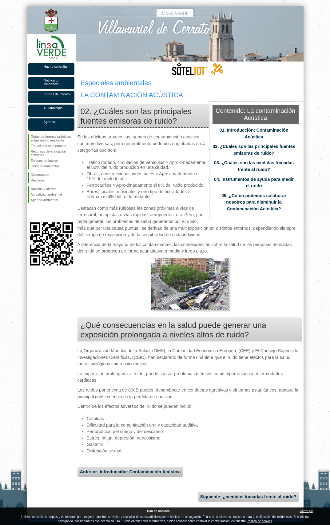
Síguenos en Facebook (32, 212)
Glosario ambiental (45, 166)
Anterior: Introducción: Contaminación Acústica (130, 471)
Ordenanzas (40, 175)
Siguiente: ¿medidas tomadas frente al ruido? (248, 496)
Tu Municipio (53, 108)
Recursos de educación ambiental (48, 153)
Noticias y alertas (44, 189)
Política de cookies (259, 521)
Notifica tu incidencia (51, 82)
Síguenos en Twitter (42, 212)
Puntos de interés (57, 94)
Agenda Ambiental (44, 200)
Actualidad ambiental (46, 194)
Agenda (49, 122)
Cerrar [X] (306, 511)
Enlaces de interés (45, 160)
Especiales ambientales (48, 146)
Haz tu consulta (55, 66)
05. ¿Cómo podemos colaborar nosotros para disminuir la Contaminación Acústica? (253, 202)
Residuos (38, 180)
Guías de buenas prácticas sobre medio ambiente (51, 138)
